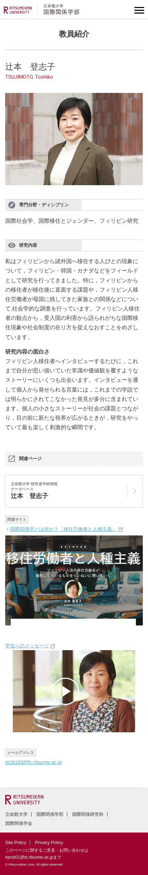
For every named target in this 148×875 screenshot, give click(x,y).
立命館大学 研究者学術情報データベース (34, 491)
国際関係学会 (18, 823)
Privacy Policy (49, 842)
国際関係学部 (49, 814)
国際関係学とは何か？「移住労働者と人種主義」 (63, 529)
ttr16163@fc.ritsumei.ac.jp (33, 762)
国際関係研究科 (88, 814)
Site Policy (15, 842)
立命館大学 (16, 814)
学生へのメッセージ (27, 645)
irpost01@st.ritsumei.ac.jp (29, 857)
